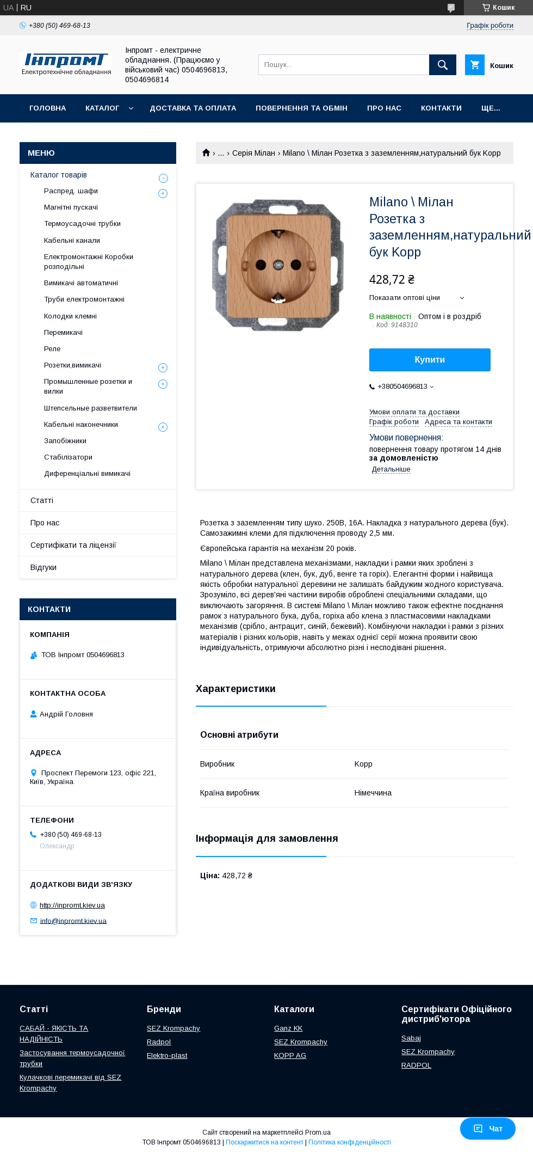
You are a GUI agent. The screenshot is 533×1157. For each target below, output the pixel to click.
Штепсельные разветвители (90, 408)
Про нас (384, 108)
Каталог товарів (58, 174)
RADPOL (416, 1065)
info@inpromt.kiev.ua (73, 920)
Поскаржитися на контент (264, 1142)
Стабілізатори (68, 457)
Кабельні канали (72, 240)
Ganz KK (288, 1028)
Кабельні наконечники (81, 424)
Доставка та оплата (193, 108)
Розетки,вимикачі (72, 365)
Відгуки (43, 567)
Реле (52, 349)
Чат (488, 1129)
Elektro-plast (167, 1055)
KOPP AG (290, 1055)
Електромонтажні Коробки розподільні (88, 262)
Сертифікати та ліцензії (73, 545)
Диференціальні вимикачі (87, 473)
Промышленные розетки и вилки (88, 386)
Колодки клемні (70, 316)
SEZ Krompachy (173, 1028)
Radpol (159, 1042)
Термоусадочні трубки (82, 223)
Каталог (102, 108)
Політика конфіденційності (349, 1142)
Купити (430, 359)
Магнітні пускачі (71, 207)
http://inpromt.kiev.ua (72, 905)
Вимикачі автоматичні (81, 283)
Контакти (441, 108)
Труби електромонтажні (84, 299)
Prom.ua (318, 1132)
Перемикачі (63, 332)
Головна (47, 108)
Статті (41, 500)
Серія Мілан (253, 153)
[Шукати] (442, 64)
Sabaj (411, 1038)
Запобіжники (65, 441)
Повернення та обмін (302, 108)
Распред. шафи (71, 191)
